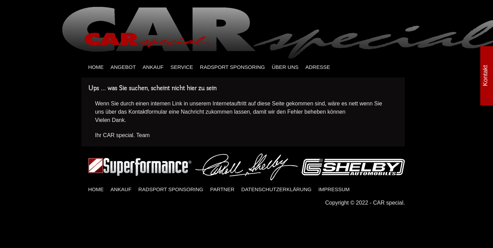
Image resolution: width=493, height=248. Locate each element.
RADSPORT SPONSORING (232, 67)
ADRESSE (317, 67)
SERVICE (181, 67)
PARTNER (222, 189)
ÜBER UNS (285, 67)
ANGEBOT (123, 67)
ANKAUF (153, 67)
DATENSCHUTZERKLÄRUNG (276, 189)
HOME (96, 67)
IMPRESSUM (334, 189)
